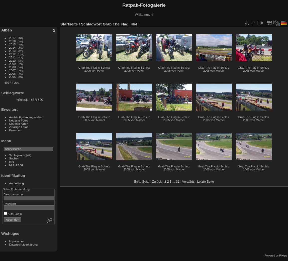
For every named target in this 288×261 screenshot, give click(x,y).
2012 (12, 54)
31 (178, 181)
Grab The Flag (115, 24)
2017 (12, 37)
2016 (12, 41)
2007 (12, 70)
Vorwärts (188, 181)
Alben (6, 30)
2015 (12, 44)
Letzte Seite (205, 181)
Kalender (15, 130)
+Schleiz (22, 100)
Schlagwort (91, 24)
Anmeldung (16, 183)
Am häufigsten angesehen (26, 117)
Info (11, 161)
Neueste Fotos (18, 120)
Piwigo (283, 255)
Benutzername (13, 194)
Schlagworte (17, 155)
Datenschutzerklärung (23, 244)
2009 (12, 63)
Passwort (10, 203)
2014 (12, 47)
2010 (12, 60)
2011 (12, 57)
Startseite (69, 24)
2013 (12, 50)
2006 (12, 73)
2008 (12, 67)
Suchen (14, 158)
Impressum (16, 241)
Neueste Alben (18, 123)
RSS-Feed (16, 164)
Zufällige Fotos (18, 127)
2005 (12, 76)
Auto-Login (13, 213)
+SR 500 (36, 100)
